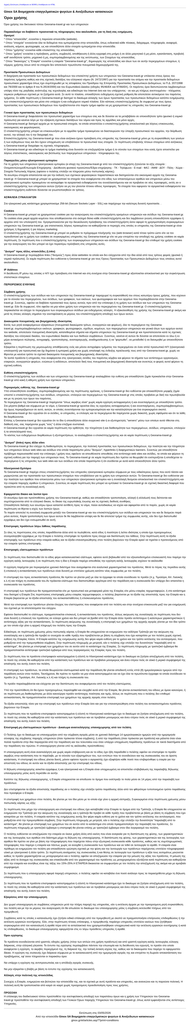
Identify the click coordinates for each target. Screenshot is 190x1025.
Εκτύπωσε (14, 5)
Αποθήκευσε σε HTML (46, 5)
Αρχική (6, 5)
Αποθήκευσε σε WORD (28, 5)
